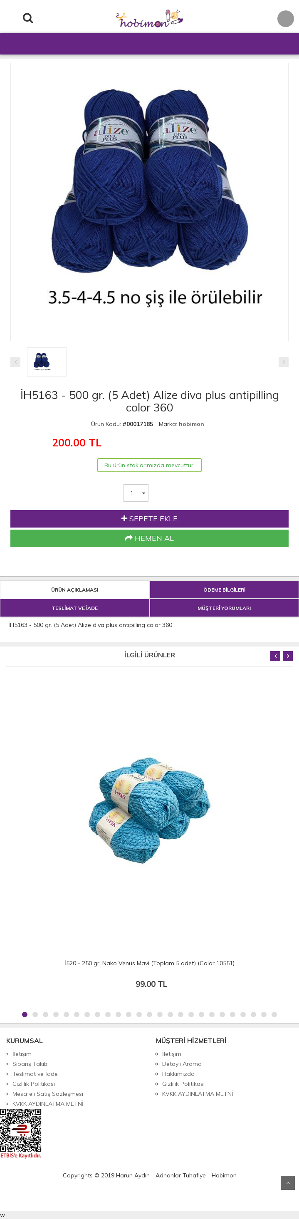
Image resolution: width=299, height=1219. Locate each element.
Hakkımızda (178, 1074)
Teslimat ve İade (35, 1074)
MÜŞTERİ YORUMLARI (224, 608)
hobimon (191, 424)
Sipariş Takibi (30, 1064)
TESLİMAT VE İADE (75, 608)
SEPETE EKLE (149, 519)
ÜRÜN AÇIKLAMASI (74, 590)
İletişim (22, 1054)
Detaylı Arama (182, 1064)
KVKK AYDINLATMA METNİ (48, 1104)
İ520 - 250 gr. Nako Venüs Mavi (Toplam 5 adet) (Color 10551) (149, 963)
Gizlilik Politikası (33, 1084)
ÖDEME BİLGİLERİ (224, 590)
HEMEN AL (149, 538)
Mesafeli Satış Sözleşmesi (47, 1094)
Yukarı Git (288, 1183)
